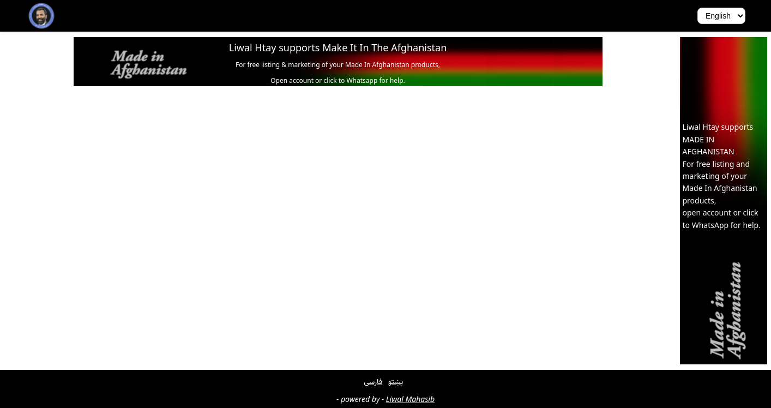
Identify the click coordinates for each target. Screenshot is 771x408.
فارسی (373, 381)
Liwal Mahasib (410, 399)
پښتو (395, 381)
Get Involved (136, 15)
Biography (82, 15)
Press (216, 15)
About (183, 15)
